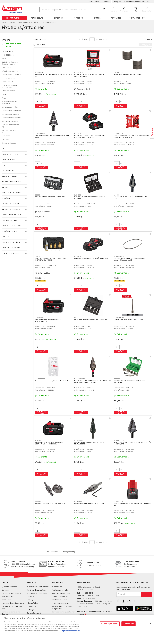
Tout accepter (128, 624)
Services (31, 582)
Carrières (98, 18)
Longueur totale (10, 154)
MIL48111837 (78, 134)
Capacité (6, 237)
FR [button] (148, 2)
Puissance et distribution (37, 593)
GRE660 (117, 379)
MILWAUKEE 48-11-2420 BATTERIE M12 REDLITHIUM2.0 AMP (132, 504)
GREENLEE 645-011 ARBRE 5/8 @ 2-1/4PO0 (89, 503)
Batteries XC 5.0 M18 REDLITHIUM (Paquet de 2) (91, 258)
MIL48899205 (40, 134)
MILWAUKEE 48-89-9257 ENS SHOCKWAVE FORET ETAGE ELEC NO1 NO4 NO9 (131, 136)
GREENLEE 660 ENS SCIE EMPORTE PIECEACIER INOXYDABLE (130, 382)
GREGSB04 (78, 440)
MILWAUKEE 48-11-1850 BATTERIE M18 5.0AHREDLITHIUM (48, 320)
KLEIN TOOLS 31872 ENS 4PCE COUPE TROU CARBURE (89, 198)
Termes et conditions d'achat (11, 613)
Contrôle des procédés (36, 590)
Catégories (7, 52)
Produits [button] (14, 18)
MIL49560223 (40, 379)
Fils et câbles (32, 603)
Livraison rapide (92, 562)
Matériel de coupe (10, 204)
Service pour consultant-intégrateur (62, 607)
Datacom (30, 596)
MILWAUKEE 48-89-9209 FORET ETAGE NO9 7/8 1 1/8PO (131, 198)
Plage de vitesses (10, 253)
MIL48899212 (119, 440)
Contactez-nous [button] (137, 18)
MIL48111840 (39, 72)
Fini (3, 165)
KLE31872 (77, 195)
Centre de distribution (11, 593)
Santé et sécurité (34, 613)
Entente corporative (60, 603)
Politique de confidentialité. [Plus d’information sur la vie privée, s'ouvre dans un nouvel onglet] (69, 631)
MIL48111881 (39, 440)
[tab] (14, 40)
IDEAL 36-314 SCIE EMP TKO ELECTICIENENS (50, 197)
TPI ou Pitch (8, 171)
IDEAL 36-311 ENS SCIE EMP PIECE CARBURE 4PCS (91, 319)
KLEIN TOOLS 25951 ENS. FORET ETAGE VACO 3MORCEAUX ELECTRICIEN (50, 259)
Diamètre (6, 198)
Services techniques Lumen (63, 612)
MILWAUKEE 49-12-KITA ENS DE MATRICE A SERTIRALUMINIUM (89, 75)
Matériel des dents (11, 209)
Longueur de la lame (12, 226)
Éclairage (30, 600)
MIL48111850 (39, 318)
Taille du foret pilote (12, 248)
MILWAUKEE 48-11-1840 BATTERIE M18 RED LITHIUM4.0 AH (53, 75)
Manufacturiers (10, 176)
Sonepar (5, 590)
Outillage (30, 610)
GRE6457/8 (39, 502)
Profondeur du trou (12, 182)
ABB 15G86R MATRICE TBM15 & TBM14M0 (128, 74)
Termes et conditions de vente (12, 607)
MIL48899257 (119, 134)
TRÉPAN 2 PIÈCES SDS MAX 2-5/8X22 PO (128, 319)
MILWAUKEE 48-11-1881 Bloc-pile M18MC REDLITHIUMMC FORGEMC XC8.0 (49, 443)
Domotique (31, 606)
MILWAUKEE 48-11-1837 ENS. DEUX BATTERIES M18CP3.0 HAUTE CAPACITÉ (89, 136)
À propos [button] (78, 18)
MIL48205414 (119, 318)
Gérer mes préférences (109, 624)
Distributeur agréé (56, 561)
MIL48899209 (119, 195)
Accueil (4, 22)
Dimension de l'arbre (12, 193)
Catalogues (117, 2)
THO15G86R (118, 72)
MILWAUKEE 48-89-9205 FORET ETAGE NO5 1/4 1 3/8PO (52, 136)
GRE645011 (78, 502)
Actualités (116, 18)
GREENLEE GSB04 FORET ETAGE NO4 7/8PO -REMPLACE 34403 (89, 443)
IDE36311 (77, 318)
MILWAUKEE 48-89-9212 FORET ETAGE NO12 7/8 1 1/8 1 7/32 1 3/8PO (132, 443)
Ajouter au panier (41, 105)
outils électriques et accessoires (29, 22)
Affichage (6, 40)
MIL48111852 (78, 256)
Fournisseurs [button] (37, 18)
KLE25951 (38, 256)
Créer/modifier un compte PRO (134, 2)
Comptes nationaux (60, 596)
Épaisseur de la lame (11, 215)
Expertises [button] (58, 18)
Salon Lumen (94, 2)
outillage (12, 22)
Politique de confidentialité (13, 603)
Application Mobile (60, 590)
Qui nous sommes (9, 587)
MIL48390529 (119, 256)
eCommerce (57, 587)
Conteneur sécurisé (60, 600)
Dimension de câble (11, 242)
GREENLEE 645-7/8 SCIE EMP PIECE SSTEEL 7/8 (51, 503)
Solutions (57, 582)
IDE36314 (38, 195)
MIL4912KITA (78, 72)
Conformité (6, 600)
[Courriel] (128, 594)
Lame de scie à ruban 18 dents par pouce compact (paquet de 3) (129, 259)
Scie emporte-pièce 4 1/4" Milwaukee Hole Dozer (53, 381)
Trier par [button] (146, 39)
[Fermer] (150, 623)
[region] (77, 624)
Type (4, 149)
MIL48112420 (118, 502)
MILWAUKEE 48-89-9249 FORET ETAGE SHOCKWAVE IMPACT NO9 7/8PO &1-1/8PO (92, 382)
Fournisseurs (105, 2)
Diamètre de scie (10, 231)
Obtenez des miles (131, 561)
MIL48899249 (79, 379)
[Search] (73, 9)
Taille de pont (8, 160)
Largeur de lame (9, 220)
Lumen (5, 582)
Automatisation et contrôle (38, 587)
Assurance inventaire (61, 593)
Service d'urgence (18, 561)
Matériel (6, 187)
